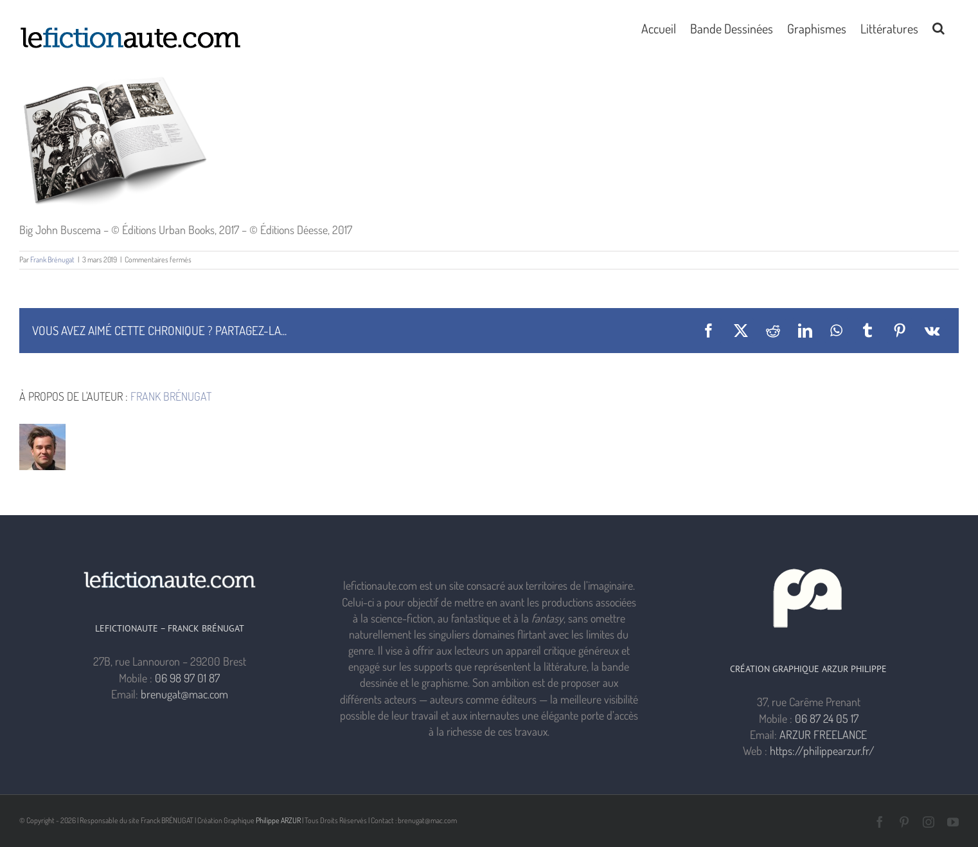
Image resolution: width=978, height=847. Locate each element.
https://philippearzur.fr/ (822, 750)
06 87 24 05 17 (826, 718)
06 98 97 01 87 (187, 678)
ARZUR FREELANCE (823, 734)
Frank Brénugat (52, 259)
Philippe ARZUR (278, 820)
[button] (938, 27)
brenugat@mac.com (184, 694)
